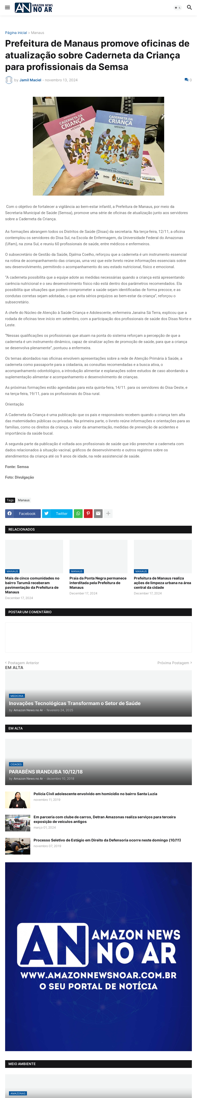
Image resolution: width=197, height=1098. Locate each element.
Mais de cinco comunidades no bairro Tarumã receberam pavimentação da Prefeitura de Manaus (32, 585)
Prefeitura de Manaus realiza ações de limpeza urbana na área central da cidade (162, 583)
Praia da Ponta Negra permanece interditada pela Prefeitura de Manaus (98, 583)
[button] (7, 7)
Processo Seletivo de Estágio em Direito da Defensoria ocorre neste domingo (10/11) (107, 840)
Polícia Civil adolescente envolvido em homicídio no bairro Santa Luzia (95, 794)
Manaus (37, 33)
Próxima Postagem (173, 663)
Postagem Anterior (23, 663)
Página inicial (16, 33)
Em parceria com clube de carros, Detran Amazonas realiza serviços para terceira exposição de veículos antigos (105, 819)
